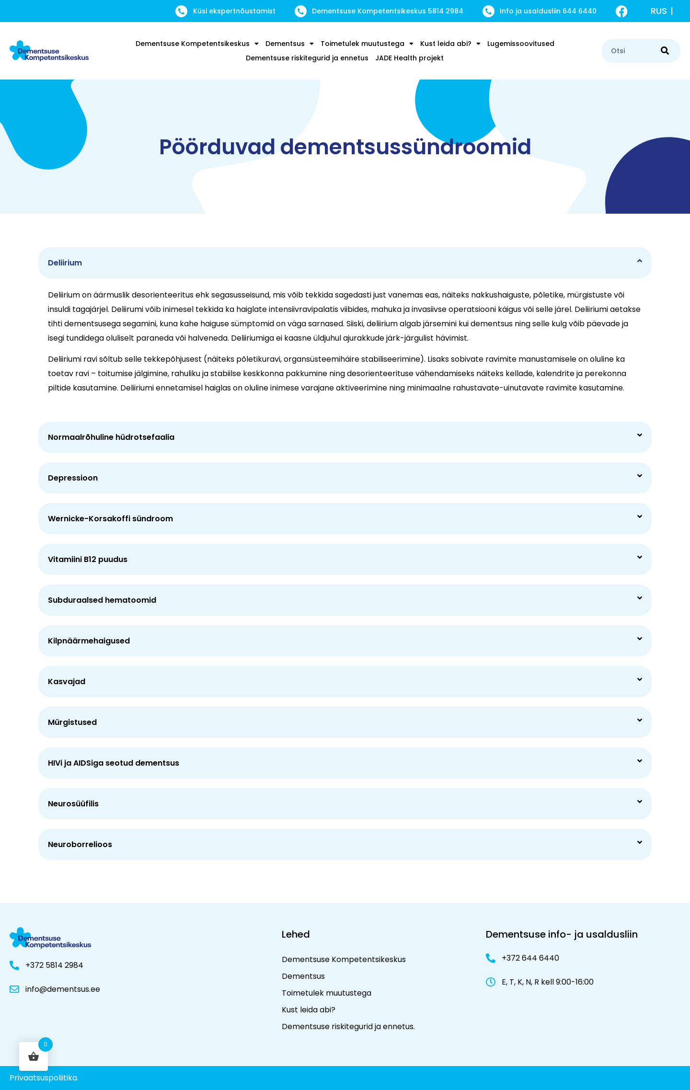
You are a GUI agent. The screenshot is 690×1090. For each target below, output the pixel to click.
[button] (345, 262)
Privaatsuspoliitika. (44, 1077)
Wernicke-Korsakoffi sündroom (110, 518)
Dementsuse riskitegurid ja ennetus (307, 58)
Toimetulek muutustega (367, 43)
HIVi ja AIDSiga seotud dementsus (113, 763)
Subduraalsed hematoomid (102, 600)
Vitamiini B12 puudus (87, 559)
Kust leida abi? (450, 43)
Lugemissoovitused (520, 43)
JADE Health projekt (409, 58)
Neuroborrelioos (80, 844)
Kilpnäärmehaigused (89, 640)
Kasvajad (66, 681)
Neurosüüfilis (73, 803)
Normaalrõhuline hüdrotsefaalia (111, 437)
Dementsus (289, 43)
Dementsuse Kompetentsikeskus (197, 43)
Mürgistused (72, 722)
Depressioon (73, 477)
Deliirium (65, 262)
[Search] (665, 51)
